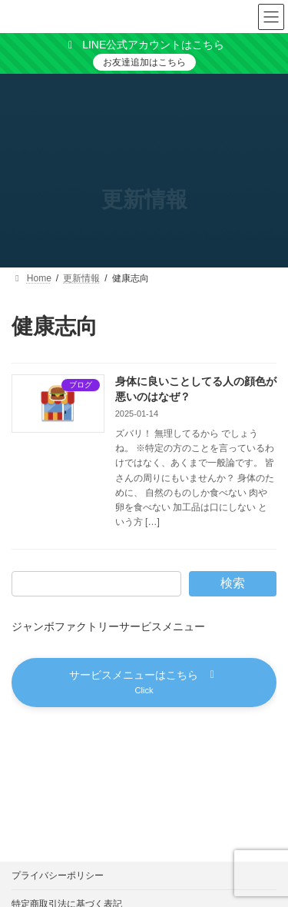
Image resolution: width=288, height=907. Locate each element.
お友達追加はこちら (144, 62)
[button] (144, 682)
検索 (232, 583)
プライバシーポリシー (58, 875)
